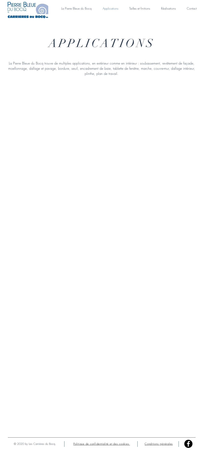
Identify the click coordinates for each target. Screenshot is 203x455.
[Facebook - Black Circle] (188, 444)
